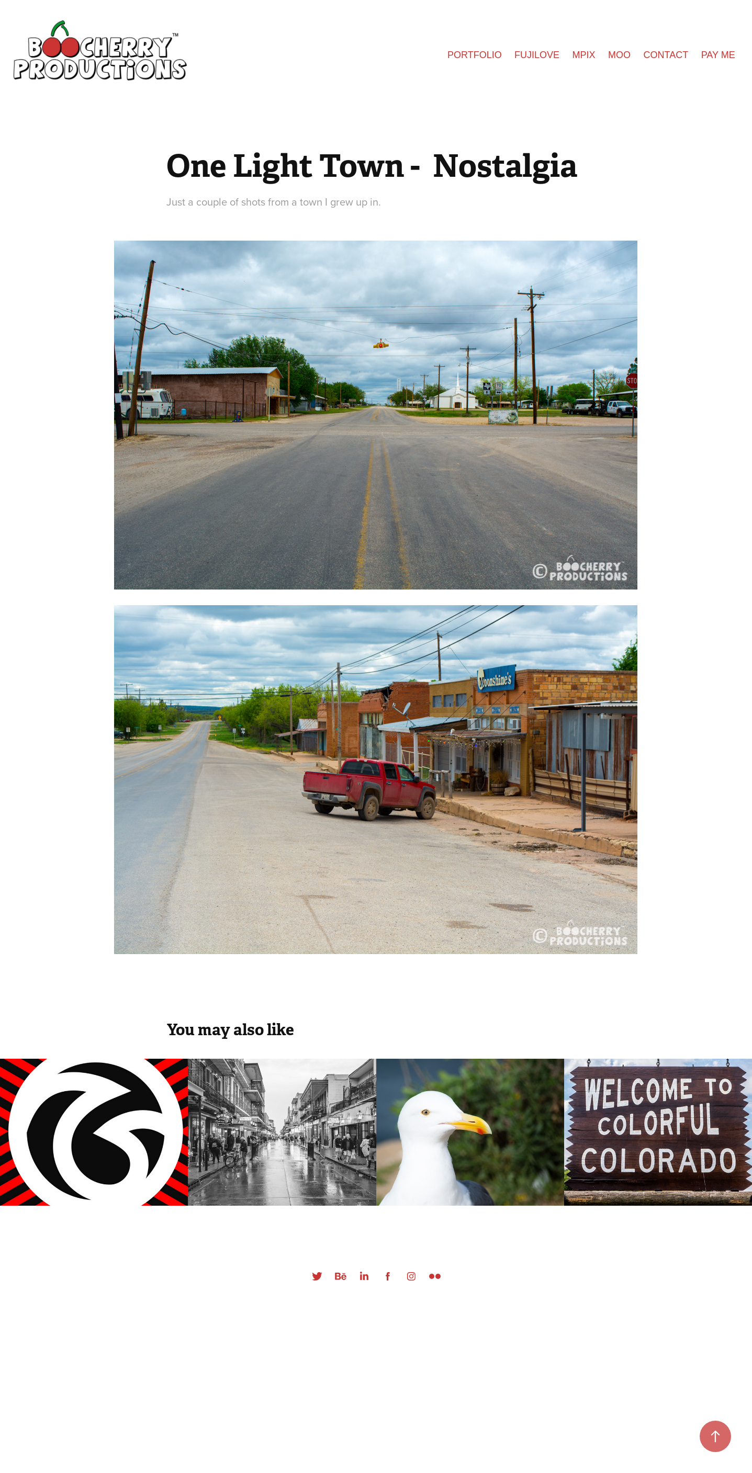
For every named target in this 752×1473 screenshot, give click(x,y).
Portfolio (474, 55)
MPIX (584, 55)
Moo (619, 55)
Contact (666, 55)
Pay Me (718, 55)
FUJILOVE (536, 55)
